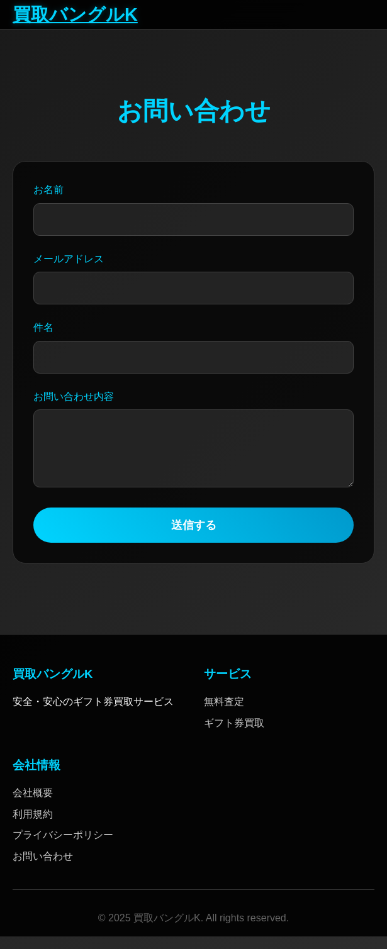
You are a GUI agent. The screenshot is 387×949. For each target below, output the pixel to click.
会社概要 (33, 805)
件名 (43, 327)
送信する (193, 537)
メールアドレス (68, 258)
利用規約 (33, 826)
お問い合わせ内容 (73, 396)
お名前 (48, 189)
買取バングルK (75, 14)
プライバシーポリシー (63, 847)
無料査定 (224, 714)
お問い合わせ (43, 868)
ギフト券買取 (234, 735)
